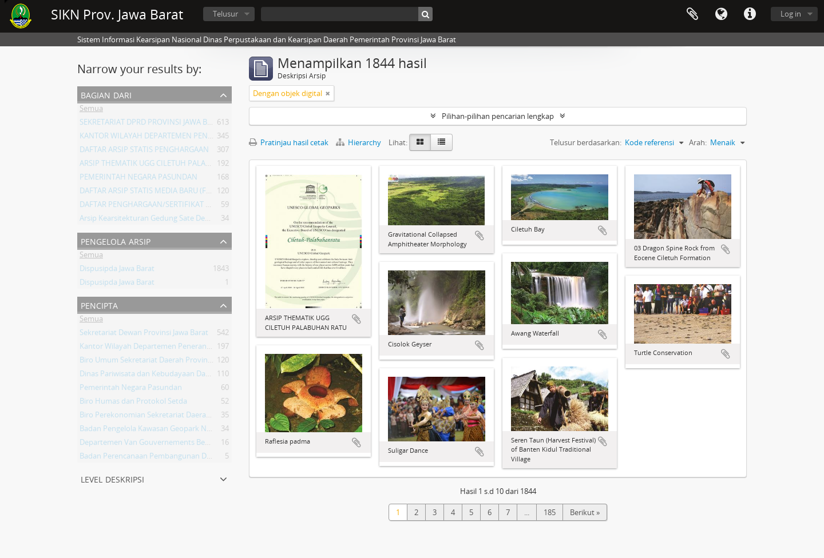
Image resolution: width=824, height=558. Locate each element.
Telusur (225, 14)
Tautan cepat (749, 14)
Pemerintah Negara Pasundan (131, 389)
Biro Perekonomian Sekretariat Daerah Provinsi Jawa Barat (178, 417)
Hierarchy (359, 142)
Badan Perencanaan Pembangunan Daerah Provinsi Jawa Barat (186, 458)
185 (550, 512)
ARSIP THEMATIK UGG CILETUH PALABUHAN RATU (165, 165)
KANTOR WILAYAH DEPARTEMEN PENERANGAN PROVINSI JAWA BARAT (200, 138)
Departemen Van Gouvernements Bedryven (154, 444)
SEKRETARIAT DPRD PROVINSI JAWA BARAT (152, 124)
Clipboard (692, 14)
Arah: (698, 142)
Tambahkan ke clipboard (356, 319)
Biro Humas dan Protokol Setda (133, 403)
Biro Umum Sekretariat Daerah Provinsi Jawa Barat (165, 362)
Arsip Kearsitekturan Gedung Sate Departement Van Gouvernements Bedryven (214, 220)
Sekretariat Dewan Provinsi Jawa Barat (144, 334)
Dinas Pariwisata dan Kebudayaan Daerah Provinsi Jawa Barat (183, 375)
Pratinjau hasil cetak (288, 142)
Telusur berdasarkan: (585, 142)
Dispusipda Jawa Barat (117, 270)
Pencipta (99, 304)
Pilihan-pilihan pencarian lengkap (498, 116)
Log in (791, 14)
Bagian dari (106, 94)
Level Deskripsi (112, 478)
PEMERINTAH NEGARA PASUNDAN (138, 179)
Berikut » (585, 512)
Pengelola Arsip (115, 240)
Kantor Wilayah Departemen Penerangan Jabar (159, 348)
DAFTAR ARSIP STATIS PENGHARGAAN (144, 151)
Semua (91, 110)
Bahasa (721, 14)
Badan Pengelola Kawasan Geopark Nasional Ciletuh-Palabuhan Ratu (196, 430)
